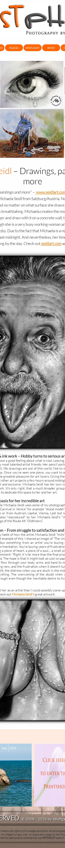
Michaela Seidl (22, 594)
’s (33, 594)
